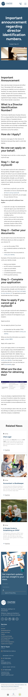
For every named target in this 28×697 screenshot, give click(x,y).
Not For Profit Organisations (7, 641)
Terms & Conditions (19, 684)
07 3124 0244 (20, 4)
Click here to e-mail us (9, 651)
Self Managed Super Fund (7, 638)
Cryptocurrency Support (7, 643)
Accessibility (8, 364)
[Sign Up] (3, 590)
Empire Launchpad (5, 632)
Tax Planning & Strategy (6, 636)
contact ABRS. (9, 339)
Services (3, 628)
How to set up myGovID (12, 192)
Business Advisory (5, 640)
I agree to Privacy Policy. (10, 593)
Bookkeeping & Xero (6, 630)
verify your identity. (9, 254)
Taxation (3, 634)
